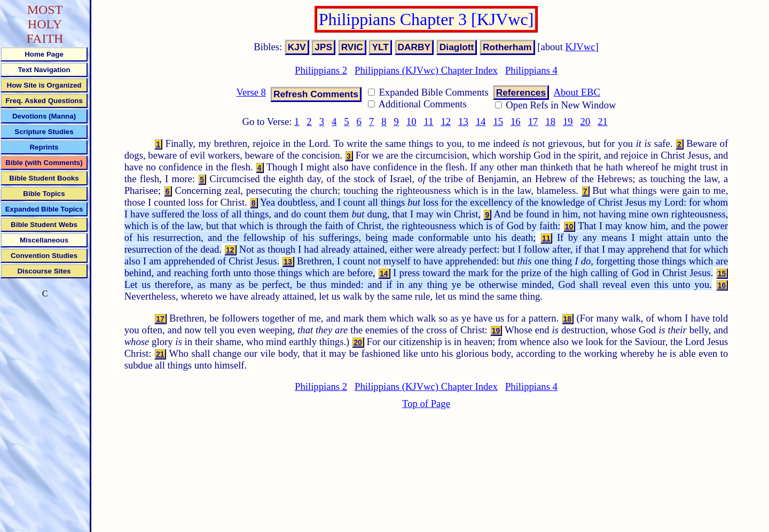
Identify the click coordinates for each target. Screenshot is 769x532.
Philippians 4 (531, 70)
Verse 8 (250, 92)
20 (585, 121)
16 (516, 121)
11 (429, 121)
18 (550, 121)
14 (481, 121)
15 (498, 121)
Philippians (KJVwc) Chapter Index (426, 70)
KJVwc (580, 46)
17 (533, 121)
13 (463, 121)
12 (446, 121)
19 (568, 121)
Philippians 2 (321, 70)
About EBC (576, 92)
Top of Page (426, 403)
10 (411, 121)
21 (603, 121)
